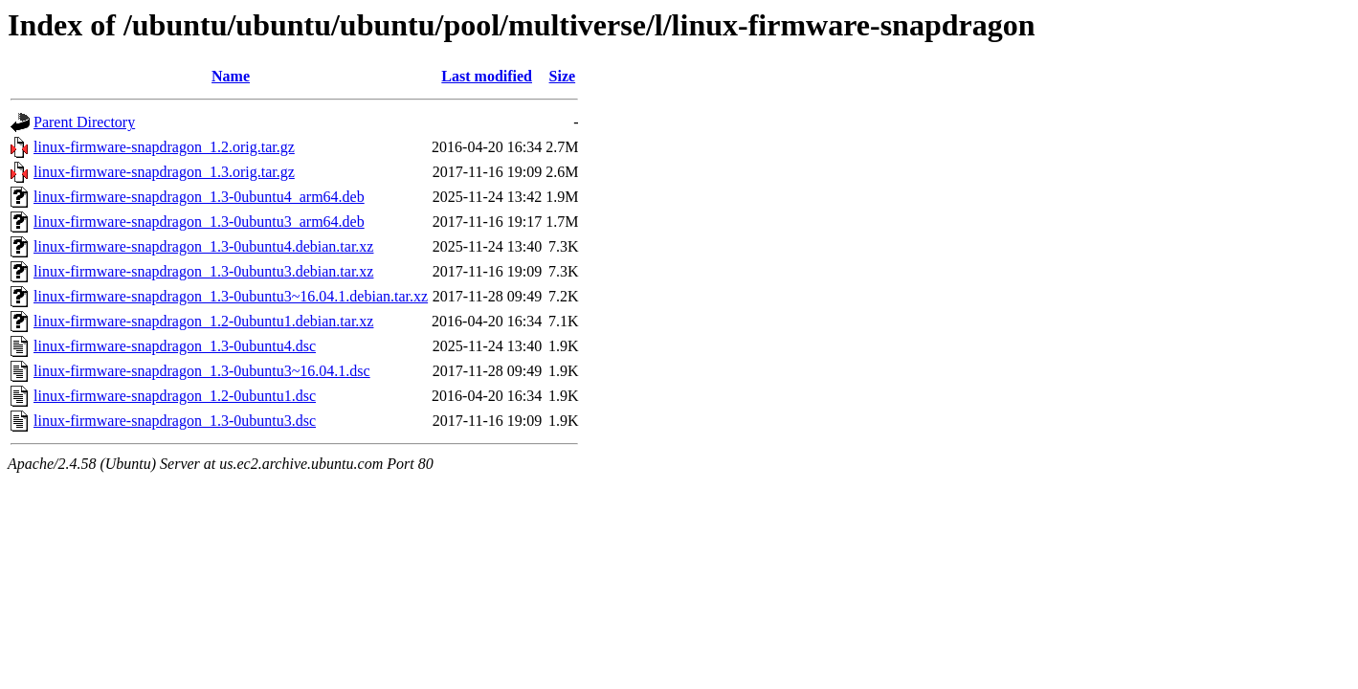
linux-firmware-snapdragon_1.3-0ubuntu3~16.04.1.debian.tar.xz (230, 296)
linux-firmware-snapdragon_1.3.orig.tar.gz (164, 172)
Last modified (486, 76)
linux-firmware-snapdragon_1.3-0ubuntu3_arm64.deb (199, 221)
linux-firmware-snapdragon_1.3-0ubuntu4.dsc (174, 346)
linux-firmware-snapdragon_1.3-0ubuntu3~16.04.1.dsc (201, 371)
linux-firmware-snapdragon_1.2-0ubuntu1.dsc (174, 396)
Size (562, 76)
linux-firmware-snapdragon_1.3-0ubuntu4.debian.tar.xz (203, 246)
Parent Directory (84, 122)
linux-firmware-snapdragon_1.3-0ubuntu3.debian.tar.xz (203, 271)
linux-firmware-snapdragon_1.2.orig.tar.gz (164, 147)
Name (230, 76)
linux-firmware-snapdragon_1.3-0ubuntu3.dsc (174, 420)
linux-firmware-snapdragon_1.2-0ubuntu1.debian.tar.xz (203, 321)
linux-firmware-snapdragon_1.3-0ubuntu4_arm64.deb (199, 197)
